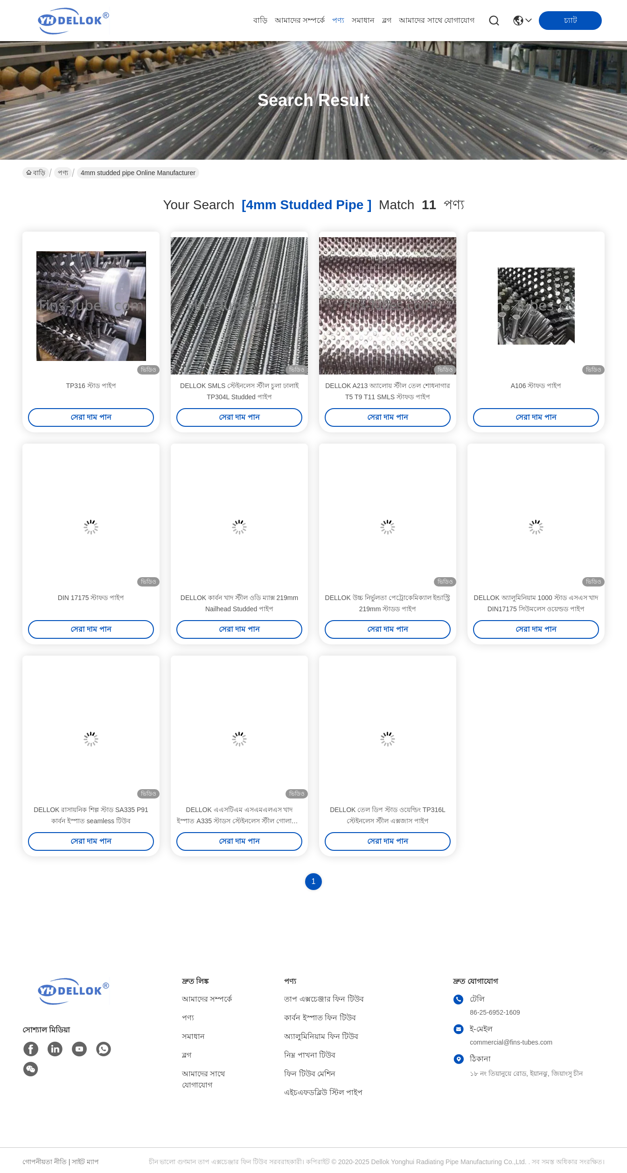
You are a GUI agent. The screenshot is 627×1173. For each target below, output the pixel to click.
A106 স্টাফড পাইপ (536, 385)
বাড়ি (260, 20)
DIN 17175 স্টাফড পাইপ (91, 597)
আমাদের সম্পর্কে (300, 20)
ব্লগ (386, 20)
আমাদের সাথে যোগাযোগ (436, 20)
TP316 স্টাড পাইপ (91, 385)
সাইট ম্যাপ (85, 1162)
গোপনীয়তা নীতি (44, 1162)
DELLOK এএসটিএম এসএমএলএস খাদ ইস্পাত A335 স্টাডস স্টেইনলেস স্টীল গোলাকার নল (239, 821)
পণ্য (338, 20)
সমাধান (363, 20)
